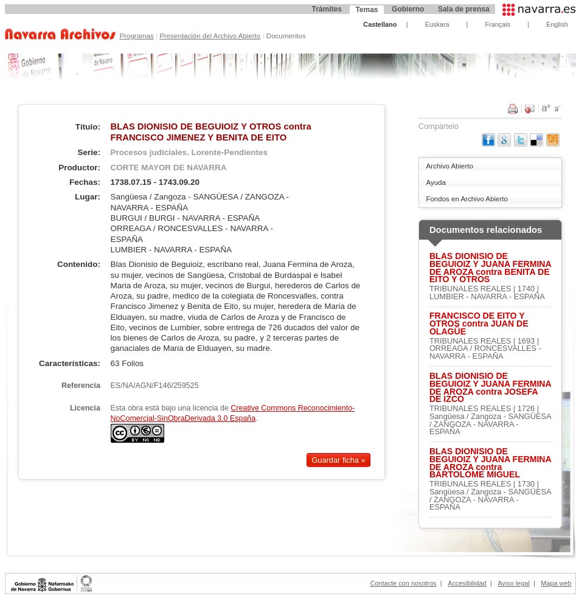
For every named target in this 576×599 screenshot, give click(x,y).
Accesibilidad (467, 583)
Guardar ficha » (338, 460)
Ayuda (435, 182)
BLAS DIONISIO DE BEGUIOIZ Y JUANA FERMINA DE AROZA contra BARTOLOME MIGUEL (490, 463)
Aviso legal (513, 583)
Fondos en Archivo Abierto (466, 199)
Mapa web (556, 583)
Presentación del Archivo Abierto (209, 36)
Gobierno (408, 9)
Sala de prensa (464, 9)
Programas (136, 36)
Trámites (326, 9)
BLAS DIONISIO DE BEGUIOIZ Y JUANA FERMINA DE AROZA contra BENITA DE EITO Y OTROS (490, 267)
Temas (366, 9)
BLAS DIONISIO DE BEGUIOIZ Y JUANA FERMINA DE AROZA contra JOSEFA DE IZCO (490, 387)
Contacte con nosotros (403, 583)
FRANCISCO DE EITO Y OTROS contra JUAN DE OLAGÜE (479, 323)
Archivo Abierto (449, 166)
